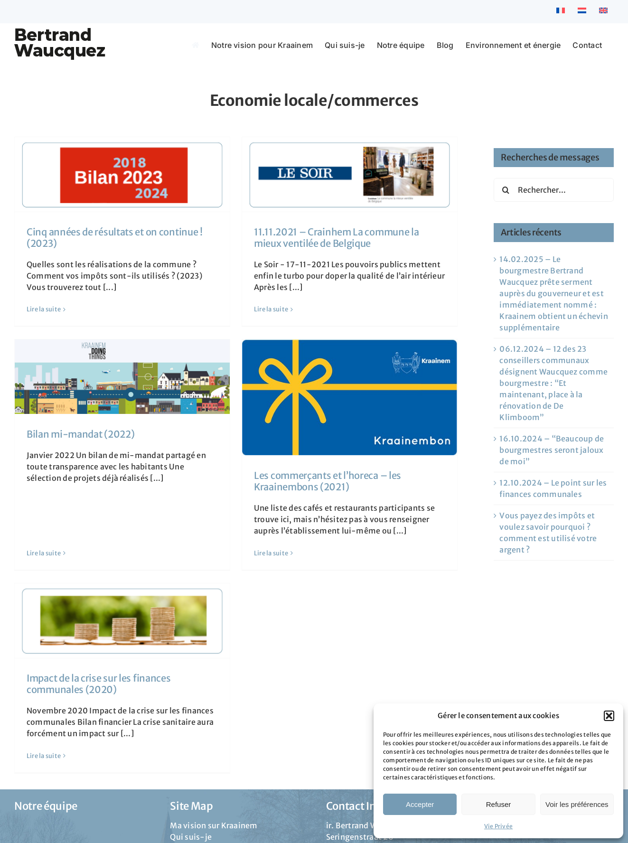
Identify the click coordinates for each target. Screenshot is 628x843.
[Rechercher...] (554, 190)
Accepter (420, 804)
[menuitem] (560, 11)
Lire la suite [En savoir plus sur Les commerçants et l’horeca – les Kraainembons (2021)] (282, 533)
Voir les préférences (577, 804)
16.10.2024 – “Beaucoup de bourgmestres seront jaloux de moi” (551, 450)
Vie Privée (498, 826)
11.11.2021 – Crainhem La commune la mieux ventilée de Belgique (325, 237)
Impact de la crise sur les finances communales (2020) (99, 665)
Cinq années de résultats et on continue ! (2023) (115, 237)
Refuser (498, 804)
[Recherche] (505, 190)
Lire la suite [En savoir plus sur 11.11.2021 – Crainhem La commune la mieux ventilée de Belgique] (260, 309)
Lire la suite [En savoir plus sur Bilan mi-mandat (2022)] (66, 481)
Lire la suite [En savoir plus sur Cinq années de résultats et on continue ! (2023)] (44, 309)
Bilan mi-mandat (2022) (103, 415)
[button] (609, 716)
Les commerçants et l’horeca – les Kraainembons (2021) (338, 461)
